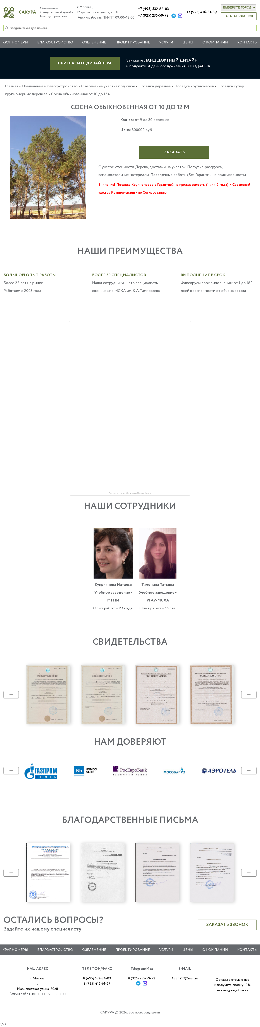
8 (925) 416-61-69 (97, 983)
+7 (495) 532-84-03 (153, 9)
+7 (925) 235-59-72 (153, 15)
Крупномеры (15, 42)
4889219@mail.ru (184, 978)
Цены (188, 42)
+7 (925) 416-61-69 (201, 12)
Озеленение (94, 42)
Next (249, 695)
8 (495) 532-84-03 (97, 978)
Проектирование (132, 42)
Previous (11, 695)
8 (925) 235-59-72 (141, 978)
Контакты (247, 42)
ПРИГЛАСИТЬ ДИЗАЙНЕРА (85, 63)
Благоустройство (55, 949)
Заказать (174, 152)
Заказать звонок (238, 16)
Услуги (166, 42)
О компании (215, 42)
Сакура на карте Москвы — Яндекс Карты (130, 493)
